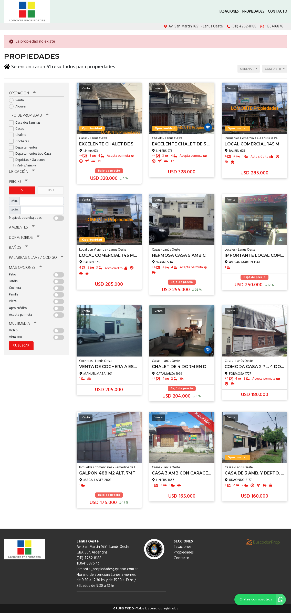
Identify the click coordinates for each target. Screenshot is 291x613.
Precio (18, 182)
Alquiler (19, 106)
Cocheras (20, 141)
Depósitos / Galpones (28, 159)
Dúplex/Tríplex (24, 165)
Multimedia (23, 323)
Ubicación (22, 172)
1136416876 (88, 564)
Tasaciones (228, 12)
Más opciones (25, 267)
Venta (18, 100)
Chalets (19, 134)
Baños (18, 247)
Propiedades (253, 12)
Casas (18, 128)
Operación (22, 93)
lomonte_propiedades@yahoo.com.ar (107, 569)
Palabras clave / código (36, 257)
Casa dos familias (26, 122)
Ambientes (22, 227)
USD (51, 190)
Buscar (21, 345)
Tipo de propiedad (29, 115)
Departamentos (24, 147)
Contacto (277, 12)
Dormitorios (24, 237)
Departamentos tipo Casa (31, 153)
